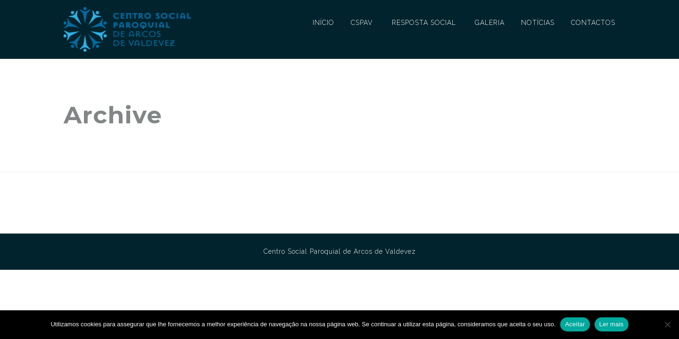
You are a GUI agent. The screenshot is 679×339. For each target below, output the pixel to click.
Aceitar (575, 324)
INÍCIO (323, 22)
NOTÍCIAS (538, 22)
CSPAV (362, 22)
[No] (667, 324)
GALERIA (490, 22)
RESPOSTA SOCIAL (424, 22)
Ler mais (611, 324)
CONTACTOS (593, 22)
